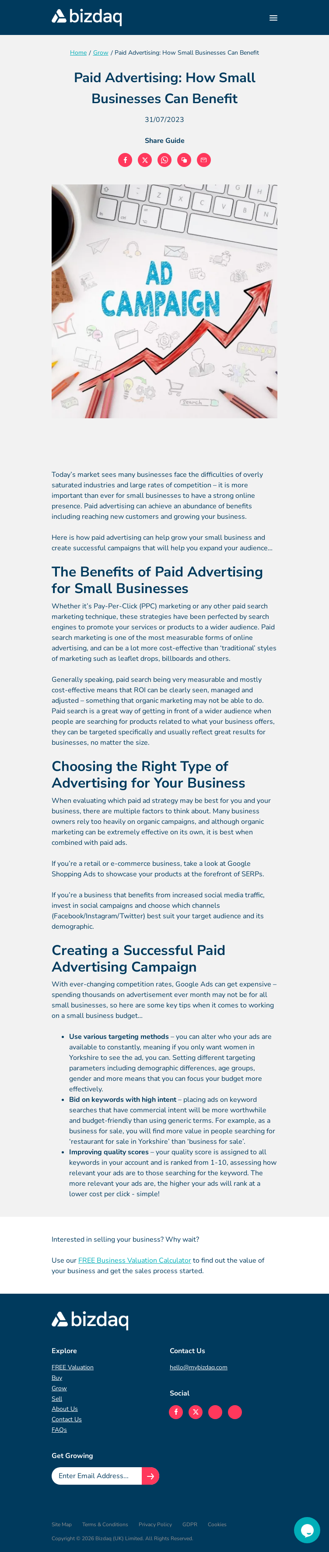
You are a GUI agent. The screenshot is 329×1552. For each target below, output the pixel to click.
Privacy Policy (155, 1524)
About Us (65, 1409)
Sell (57, 1399)
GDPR (189, 1524)
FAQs (59, 1430)
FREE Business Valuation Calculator (134, 1260)
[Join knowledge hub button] (150, 1476)
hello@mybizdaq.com (199, 1367)
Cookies (217, 1524)
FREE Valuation (73, 1367)
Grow (59, 1388)
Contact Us (67, 1419)
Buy (57, 1378)
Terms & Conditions (105, 1524)
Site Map (62, 1524)
